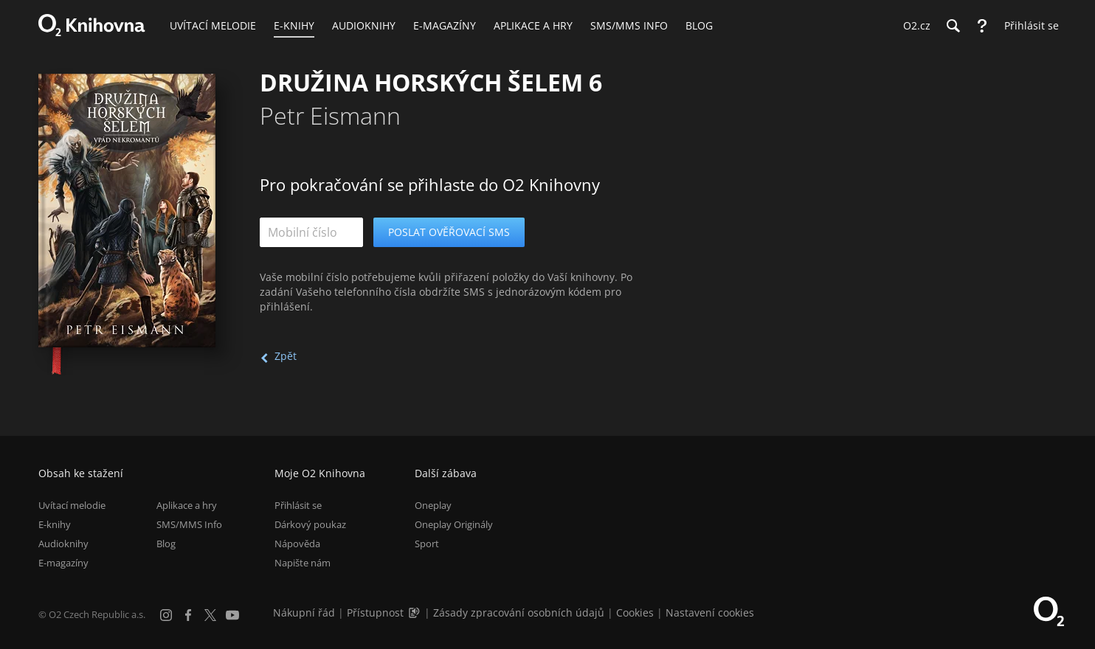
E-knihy (54, 524)
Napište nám (302, 562)
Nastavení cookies (710, 612)
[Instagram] (166, 615)
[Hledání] (952, 26)
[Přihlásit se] (1028, 26)
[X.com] (210, 615)
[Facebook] (188, 615)
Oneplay (433, 505)
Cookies (635, 612)
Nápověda (297, 543)
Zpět (285, 356)
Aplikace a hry (186, 505)
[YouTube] (232, 615)
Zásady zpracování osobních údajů (518, 612)
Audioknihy (63, 543)
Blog (166, 543)
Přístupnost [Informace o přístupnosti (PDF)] (375, 612)
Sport (427, 543)
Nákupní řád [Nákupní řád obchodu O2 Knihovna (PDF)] (304, 612)
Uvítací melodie (72, 505)
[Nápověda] (982, 26)
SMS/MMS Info (189, 524)
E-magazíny (63, 562)
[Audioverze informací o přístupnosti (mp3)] (415, 612)
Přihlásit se (298, 505)
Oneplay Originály (454, 524)
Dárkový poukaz (310, 524)
